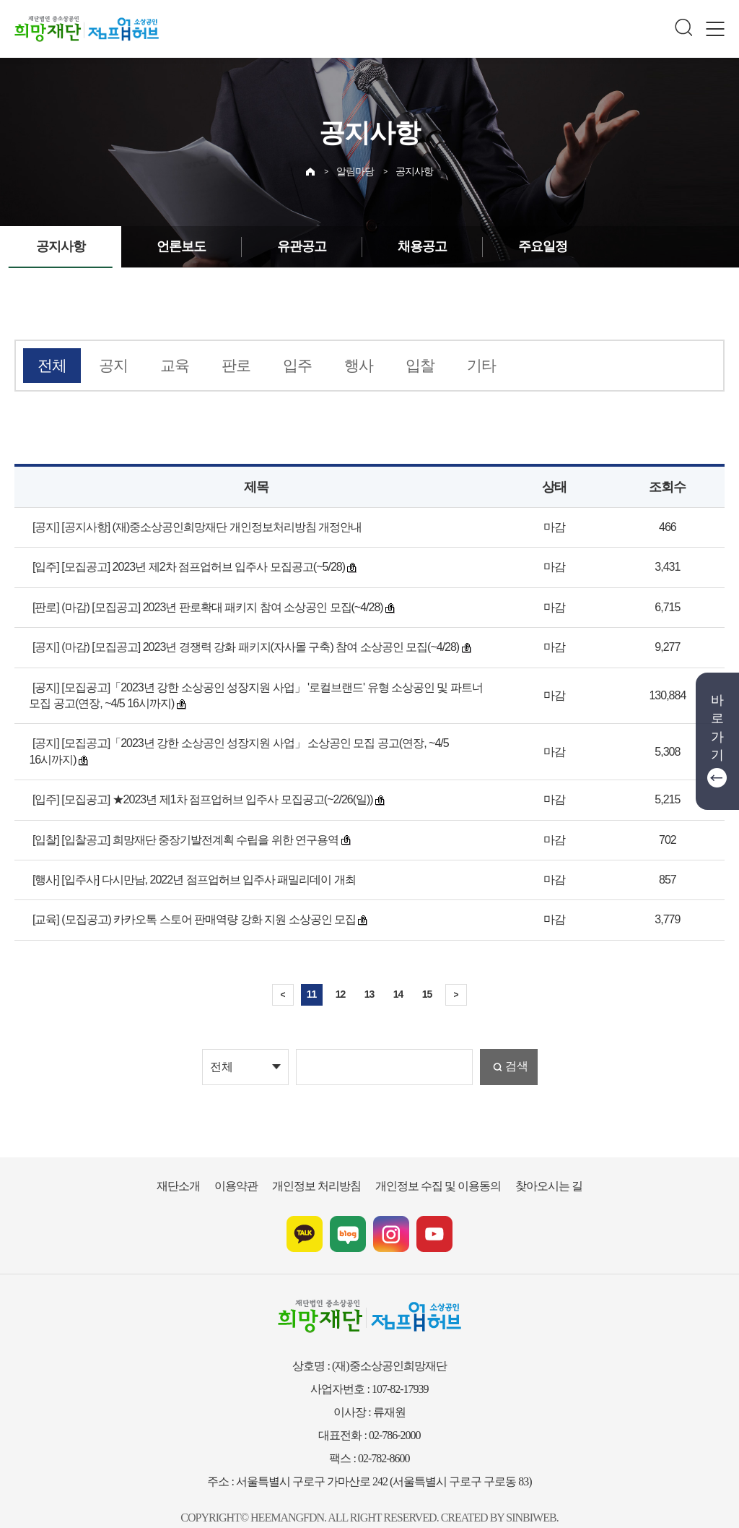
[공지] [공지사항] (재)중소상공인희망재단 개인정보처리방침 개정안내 (187, 523)
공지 (107, 364)
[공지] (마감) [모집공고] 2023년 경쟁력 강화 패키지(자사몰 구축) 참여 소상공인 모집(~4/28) (238, 643)
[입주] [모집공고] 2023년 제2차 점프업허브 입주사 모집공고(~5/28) (185, 563)
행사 (335, 364)
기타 (449, 364)
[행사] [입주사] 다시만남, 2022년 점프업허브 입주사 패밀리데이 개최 (185, 860)
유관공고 (287, 246)
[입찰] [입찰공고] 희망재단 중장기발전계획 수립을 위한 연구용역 (175, 819)
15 (427, 973)
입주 (278, 364)
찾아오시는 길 (529, 1165)
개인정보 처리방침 (323, 1165)
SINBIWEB (515, 1496)
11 (312, 973)
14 (398, 973)
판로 (221, 364)
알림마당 (356, 168)
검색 (515, 1046)
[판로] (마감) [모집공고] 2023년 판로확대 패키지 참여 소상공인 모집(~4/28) (202, 603)
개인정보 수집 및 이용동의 (431, 1165)
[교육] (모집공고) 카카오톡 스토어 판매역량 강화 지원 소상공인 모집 (183, 899)
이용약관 (251, 1165)
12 (341, 973)
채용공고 (402, 246)
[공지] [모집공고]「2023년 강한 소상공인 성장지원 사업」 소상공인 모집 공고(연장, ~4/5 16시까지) (250, 739)
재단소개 (199, 1165)
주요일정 (516, 246)
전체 (50, 364)
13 (369, 973)
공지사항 (412, 168)
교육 (164, 364)
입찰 (392, 364)
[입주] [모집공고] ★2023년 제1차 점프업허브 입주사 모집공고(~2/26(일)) (198, 779)
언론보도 (172, 246)
